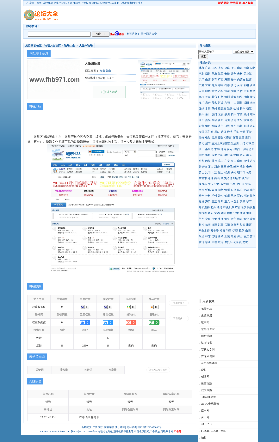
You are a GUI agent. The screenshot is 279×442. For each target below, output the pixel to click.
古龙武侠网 (208, 356)
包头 (213, 207)
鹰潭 (223, 166)
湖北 (252, 67)
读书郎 (205, 322)
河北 (201, 73)
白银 (214, 219)
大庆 (210, 184)
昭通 (233, 236)
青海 (214, 85)
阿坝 (208, 160)
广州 (220, 96)
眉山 (233, 160)
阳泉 (233, 189)
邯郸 (217, 149)
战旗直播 (206, 390)
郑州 (240, 126)
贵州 (233, 79)
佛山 (246, 96)
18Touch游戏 (208, 397)
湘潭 (214, 224)
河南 (246, 67)
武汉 (223, 131)
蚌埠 (236, 166)
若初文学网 (208, 349)
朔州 (220, 189)
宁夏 (201, 85)
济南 (233, 120)
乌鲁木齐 (204, 230)
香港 (227, 85)
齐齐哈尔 (235, 178)
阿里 (201, 236)
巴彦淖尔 (240, 207)
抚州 (246, 160)
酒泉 (227, 219)
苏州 (214, 108)
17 (108, 337)
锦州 (227, 172)
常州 (208, 108)
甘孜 (214, 160)
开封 (246, 126)
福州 (201, 114)
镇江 (249, 108)
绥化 (208, 189)
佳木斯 (203, 184)
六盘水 (235, 201)
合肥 (229, 166)
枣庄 (252, 120)
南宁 (252, 189)
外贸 (240, 91)
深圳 (227, 96)
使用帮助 (131, 427)
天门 (242, 143)
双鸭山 (225, 184)
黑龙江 (248, 73)
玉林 (233, 195)
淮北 (242, 166)
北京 (201, 67)
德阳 (236, 155)
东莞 (227, 102)
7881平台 (206, 424)
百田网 (205, 417)
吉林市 (203, 178)
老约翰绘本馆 (209, 363)
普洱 (252, 236)
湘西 (249, 224)
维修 (201, 137)
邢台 (223, 149)
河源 (220, 102)
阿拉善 (203, 213)
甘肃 (208, 85)
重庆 (214, 73)
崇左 (220, 195)
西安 (210, 213)
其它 (214, 96)
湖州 (201, 120)
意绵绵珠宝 (208, 329)
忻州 (227, 189)
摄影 (220, 137)
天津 (201, 79)
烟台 (208, 126)
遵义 (227, 201)
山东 (240, 67)
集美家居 (206, 315)
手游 (249, 131)
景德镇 (203, 166)
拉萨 (241, 230)
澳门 (233, 85)
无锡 (201, 108)
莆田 (208, 114)
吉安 (252, 160)
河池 (246, 195)
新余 (217, 166)
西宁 (233, 219)
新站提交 (86, 427)
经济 (229, 131)
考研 (242, 131)
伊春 (232, 184)
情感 (252, 91)
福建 (227, 67)
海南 (227, 79)
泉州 (227, 114)
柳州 (201, 195)
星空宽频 (206, 383)
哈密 (222, 230)
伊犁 (235, 230)
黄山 (201, 172)
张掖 (220, 219)
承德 (245, 149)
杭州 (233, 114)
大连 (214, 172)
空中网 (205, 410)
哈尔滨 (225, 178)
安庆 (249, 166)
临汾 (240, 189)
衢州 (220, 120)
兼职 (208, 96)
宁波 (240, 114)
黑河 (201, 189)
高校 (201, 96)
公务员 (237, 242)
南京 (252, 102)
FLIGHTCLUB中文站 (213, 430)
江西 (220, 73)
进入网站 (112, 91)
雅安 (201, 160)
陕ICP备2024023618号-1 (84, 431)
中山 (233, 102)
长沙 (201, 224)
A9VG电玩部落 (210, 403)
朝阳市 (241, 172)
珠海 (233, 96)
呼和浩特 (204, 207)
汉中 (236, 213)
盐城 (236, 108)
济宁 (220, 126)
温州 (246, 114)
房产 (208, 102)
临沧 (201, 242)
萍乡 (210, 166)
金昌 (208, 219)
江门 (201, 102)
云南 (201, 91)
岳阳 (227, 224)
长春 (249, 172)
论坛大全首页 (52, 45)
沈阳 (208, 172)
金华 (214, 120)
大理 (214, 242)
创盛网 (205, 376)
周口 (217, 131)
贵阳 (220, 201)
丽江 (246, 236)
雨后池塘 (206, 336)
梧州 (214, 195)
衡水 (208, 155)
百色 (240, 195)
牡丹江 (246, 178)
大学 (233, 91)
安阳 (201, 131)
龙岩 (220, 114)
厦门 (214, 114)
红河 (220, 242)
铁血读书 (206, 342)
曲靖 (220, 236)
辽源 (210, 178)
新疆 (246, 85)
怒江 (208, 242)
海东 (240, 219)
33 (62, 345)
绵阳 (220, 155)
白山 (217, 178)
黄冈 (201, 143)
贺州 (227, 195)
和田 (229, 230)
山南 (248, 230)
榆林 (229, 213)
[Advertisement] (162, 14)
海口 (208, 201)
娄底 (242, 224)
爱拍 (204, 369)
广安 (227, 160)
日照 (227, 126)
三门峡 (209, 131)
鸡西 (217, 184)
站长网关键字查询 (158, 369)
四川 (208, 73)
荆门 (248, 137)
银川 (249, 213)
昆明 (214, 236)
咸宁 (208, 143)
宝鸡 (217, 213)
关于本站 (120, 427)
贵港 (201, 201)
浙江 (233, 67)
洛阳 (252, 126)
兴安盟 (251, 207)
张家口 (237, 149)
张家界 (235, 224)
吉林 (240, 73)
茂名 (214, 102)
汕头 (240, 96)
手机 (236, 131)
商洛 (242, 213)
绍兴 (252, 114)
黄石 (235, 137)
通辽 (219, 207)
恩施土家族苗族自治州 (225, 143)
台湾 (240, 85)
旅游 (227, 91)
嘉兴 (208, 120)
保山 (240, 236)
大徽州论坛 (86, 45)
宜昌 (241, 137)
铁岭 (233, 172)
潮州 (240, 102)
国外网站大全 (149, 33)
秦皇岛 (209, 149)
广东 (208, 67)
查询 (131, 345)
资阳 (242, 155)
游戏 (214, 91)
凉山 (220, 160)
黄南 (252, 219)
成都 (214, 155)
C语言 (228, 137)
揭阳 (246, 102)
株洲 (208, 224)
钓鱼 (246, 91)
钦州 (252, 195)
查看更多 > (178, 303)
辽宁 (233, 73)
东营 (201, 126)
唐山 (201, 149)
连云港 (222, 108)
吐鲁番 (215, 230)
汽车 (220, 91)
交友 (245, 242)
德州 (233, 126)
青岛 (240, 120)
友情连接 (109, 427)
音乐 (214, 137)
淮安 (229, 108)
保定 (229, 149)
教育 (214, 79)
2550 (85, 345)
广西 (220, 79)
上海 (220, 67)
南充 (249, 155)
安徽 (227, 73)
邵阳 (220, 224)
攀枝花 (228, 155)
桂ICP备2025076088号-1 (151, 427)
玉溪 (227, 236)
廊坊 (201, 155)
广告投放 (98, 427)
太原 (214, 189)
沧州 (251, 149)
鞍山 (220, 172)
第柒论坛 (206, 308)
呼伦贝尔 (228, 207)
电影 (208, 137)
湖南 (220, 85)
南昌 (240, 160)
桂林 (208, 195)
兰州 (201, 219)
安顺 (242, 201)
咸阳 (223, 213)
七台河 (240, 184)
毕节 (249, 201)
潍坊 (214, 126)
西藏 (252, 85)
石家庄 (250, 143)
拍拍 (204, 437)
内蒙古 (241, 79)
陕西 (249, 79)
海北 (246, 219)
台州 (227, 120)
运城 (246, 189)
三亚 (214, 201)
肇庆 (252, 96)
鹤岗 (248, 184)
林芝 (208, 236)
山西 (208, 79)
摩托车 (228, 242)
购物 (208, 91)
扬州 (242, 108)
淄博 (246, 120)
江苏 (214, 67)
